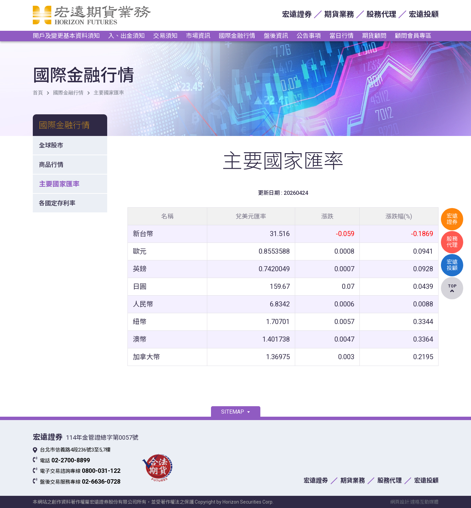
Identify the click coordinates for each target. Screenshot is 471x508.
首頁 (38, 92)
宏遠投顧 (424, 14)
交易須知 (165, 35)
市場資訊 (198, 35)
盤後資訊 (276, 35)
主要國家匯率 (109, 92)
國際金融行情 (237, 35)
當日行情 (341, 35)
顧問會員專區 (413, 35)
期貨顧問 (374, 35)
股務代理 (381, 14)
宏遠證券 (297, 14)
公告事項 (309, 35)
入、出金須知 (126, 35)
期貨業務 (339, 14)
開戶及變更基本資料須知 (66, 35)
